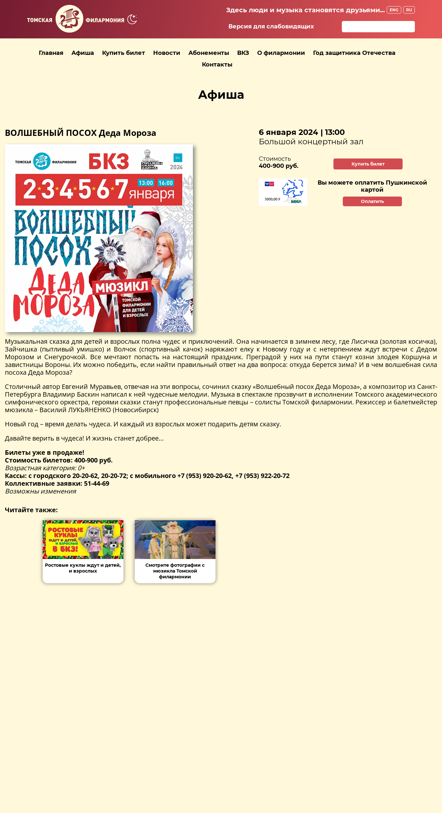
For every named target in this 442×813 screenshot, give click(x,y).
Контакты (217, 64)
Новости (166, 52)
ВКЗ (243, 52)
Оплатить (372, 201)
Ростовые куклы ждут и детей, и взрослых (83, 568)
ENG (394, 9)
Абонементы (208, 52)
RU (409, 9)
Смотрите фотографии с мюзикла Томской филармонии (175, 571)
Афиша (82, 52)
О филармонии (281, 52)
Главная (51, 52)
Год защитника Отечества (354, 52)
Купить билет (123, 52)
